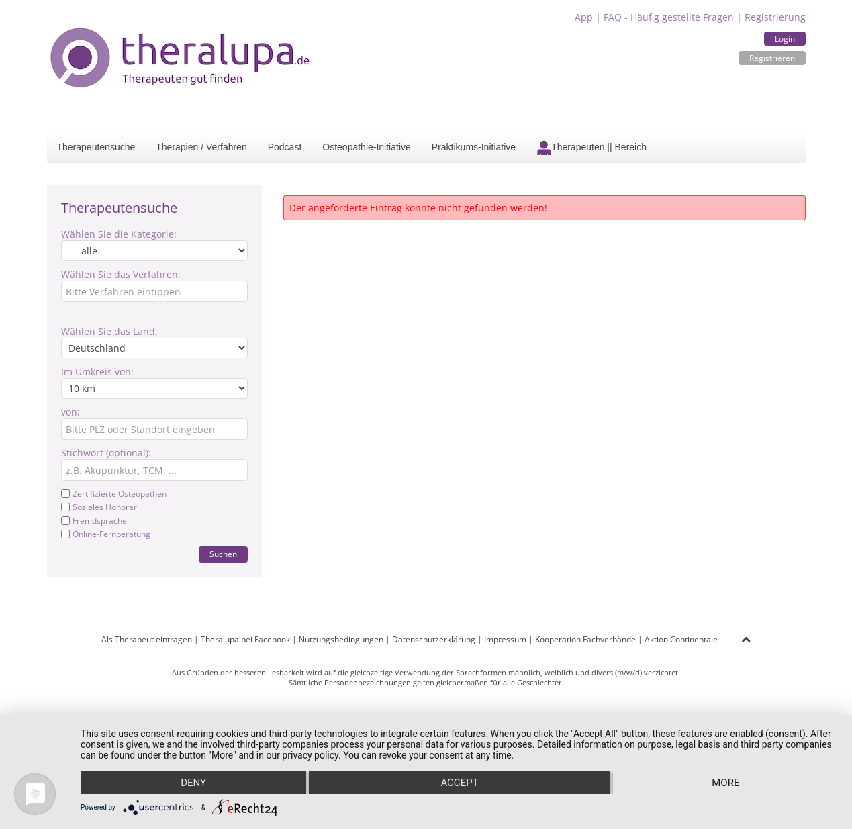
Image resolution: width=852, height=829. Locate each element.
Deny (193, 783)
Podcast (285, 147)
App (584, 17)
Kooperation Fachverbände (585, 639)
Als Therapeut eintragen (146, 639)
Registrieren (772, 58)
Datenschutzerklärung (433, 639)
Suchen (223, 554)
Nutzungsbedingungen (341, 639)
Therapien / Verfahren (201, 147)
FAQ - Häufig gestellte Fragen (669, 17)
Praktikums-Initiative (474, 147)
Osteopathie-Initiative (366, 147)
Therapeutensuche (96, 147)
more (725, 783)
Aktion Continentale (681, 639)
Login (785, 38)
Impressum (505, 639)
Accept (459, 783)
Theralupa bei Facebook (245, 639)
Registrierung (775, 17)
